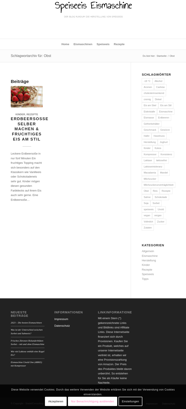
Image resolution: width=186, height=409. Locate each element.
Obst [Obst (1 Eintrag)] (146, 191)
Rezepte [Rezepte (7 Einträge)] (166, 191)
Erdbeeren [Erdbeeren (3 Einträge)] (163, 117)
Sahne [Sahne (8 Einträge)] (147, 197)
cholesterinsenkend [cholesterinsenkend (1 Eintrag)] (154, 93)
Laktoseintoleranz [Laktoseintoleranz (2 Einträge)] (153, 166)
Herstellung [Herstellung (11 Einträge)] (150, 142)
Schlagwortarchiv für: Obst (31, 56)
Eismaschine (150, 255)
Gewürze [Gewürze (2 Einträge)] (165, 130)
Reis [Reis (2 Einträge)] (155, 191)
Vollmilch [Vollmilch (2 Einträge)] (148, 221)
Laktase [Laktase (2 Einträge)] (148, 160)
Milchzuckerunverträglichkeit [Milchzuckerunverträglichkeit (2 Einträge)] (158, 185)
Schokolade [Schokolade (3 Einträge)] (161, 197)
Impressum (61, 319)
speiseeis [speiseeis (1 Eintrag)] (149, 209)
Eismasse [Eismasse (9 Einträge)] (149, 117)
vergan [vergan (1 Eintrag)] (157, 215)
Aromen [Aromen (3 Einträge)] (148, 87)
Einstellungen (130, 401)
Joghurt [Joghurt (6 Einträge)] (164, 142)
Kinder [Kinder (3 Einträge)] (147, 148)
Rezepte (32, 114)
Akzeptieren (55, 401)
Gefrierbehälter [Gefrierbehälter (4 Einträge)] (151, 124)
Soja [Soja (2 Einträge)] (146, 203)
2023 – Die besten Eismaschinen (26, 322)
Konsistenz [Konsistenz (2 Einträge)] (166, 154)
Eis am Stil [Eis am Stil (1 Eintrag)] (166, 105)
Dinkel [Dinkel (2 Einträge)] (158, 99)
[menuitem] (65, 44)
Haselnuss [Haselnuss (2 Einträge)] (159, 136)
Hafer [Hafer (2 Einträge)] (146, 136)
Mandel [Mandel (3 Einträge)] (164, 172)
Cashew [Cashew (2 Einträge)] (160, 87)
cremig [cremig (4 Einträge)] (147, 99)
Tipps (145, 278)
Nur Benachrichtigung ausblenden (92, 401)
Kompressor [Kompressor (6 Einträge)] (150, 154)
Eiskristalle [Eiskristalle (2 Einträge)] (149, 111)
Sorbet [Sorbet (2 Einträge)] (155, 203)
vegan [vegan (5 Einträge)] (147, 215)
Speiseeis (148, 274)
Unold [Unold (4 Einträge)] (161, 209)
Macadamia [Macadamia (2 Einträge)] (150, 172)
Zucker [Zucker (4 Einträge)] (160, 221)
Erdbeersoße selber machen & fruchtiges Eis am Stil (30, 129)
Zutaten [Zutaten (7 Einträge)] (148, 227)
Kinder (20, 114)
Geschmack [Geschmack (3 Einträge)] (150, 130)
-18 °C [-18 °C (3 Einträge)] (147, 81)
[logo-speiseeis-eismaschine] (93, 19)
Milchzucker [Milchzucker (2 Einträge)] (150, 179)
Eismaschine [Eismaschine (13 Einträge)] (165, 111)
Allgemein (148, 251)
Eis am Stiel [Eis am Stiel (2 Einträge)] (150, 105)
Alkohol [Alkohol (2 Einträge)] (158, 81)
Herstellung (149, 260)
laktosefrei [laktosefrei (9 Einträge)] (161, 160)
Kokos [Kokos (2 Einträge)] (158, 148)
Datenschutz (62, 325)
